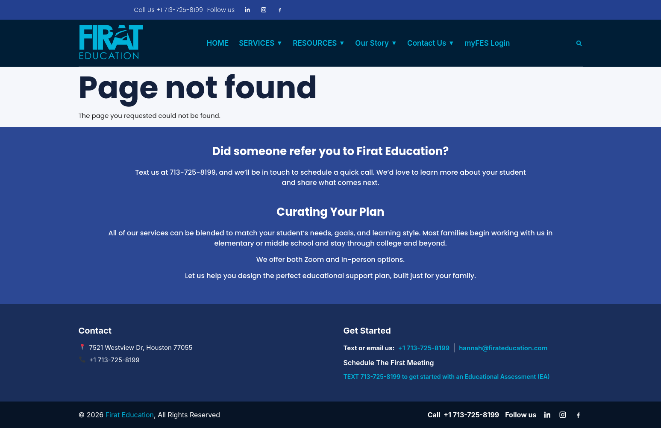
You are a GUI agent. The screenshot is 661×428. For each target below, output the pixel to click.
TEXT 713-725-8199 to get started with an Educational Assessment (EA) (447, 376)
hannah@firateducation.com (503, 348)
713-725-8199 (192, 172)
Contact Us (426, 43)
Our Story (372, 43)
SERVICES (256, 43)
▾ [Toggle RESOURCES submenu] (342, 43)
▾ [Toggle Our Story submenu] (394, 43)
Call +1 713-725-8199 (463, 414)
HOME (218, 43)
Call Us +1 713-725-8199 (168, 10)
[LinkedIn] (247, 10)
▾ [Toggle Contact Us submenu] (451, 43)
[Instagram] (263, 10)
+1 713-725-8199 (424, 348)
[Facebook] (279, 10)
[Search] (579, 43)
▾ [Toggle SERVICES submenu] (280, 43)
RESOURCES (315, 43)
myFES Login (487, 43)
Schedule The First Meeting (389, 362)
